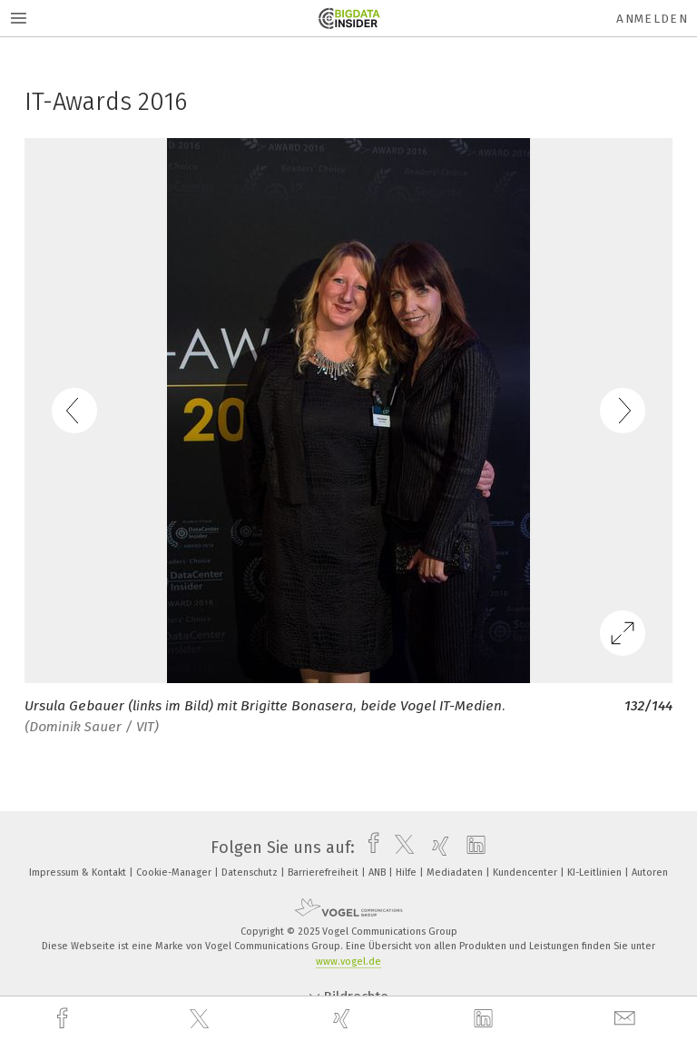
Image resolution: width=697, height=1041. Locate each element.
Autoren (650, 872)
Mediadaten (456, 872)
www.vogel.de (348, 961)
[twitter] (201, 1019)
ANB (378, 872)
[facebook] (64, 1019)
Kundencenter (526, 872)
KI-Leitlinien (595, 872)
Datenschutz (250, 872)
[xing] (344, 1018)
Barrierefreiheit (324, 872)
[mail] (627, 1019)
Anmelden (652, 18)
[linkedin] (485, 1019)
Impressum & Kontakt (79, 872)
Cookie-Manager (175, 872)
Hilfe (407, 872)
